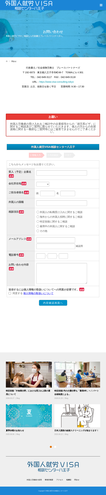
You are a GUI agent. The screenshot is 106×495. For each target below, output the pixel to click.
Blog (18, 398)
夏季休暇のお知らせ (15, 430)
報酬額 (68, 480)
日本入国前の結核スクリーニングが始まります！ (76, 430)
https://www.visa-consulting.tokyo (56, 81)
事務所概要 (49, 480)
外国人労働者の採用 (34, 480)
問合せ (76, 480)
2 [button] (55, 447)
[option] (54, 399)
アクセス (59, 480)
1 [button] (51, 447)
